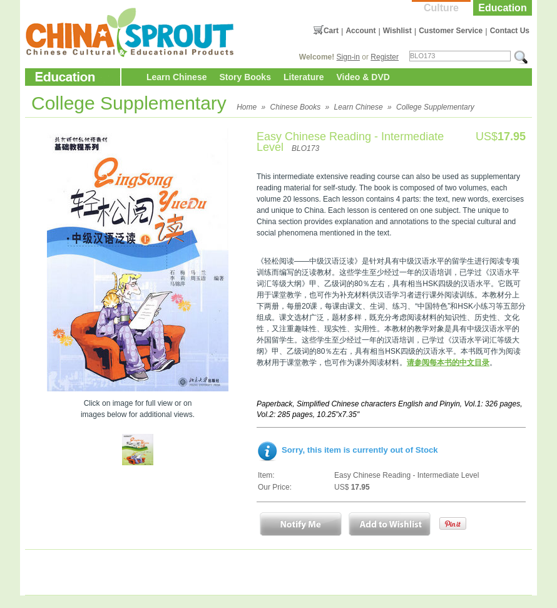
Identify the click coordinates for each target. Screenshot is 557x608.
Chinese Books (295, 107)
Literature (304, 77)
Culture (441, 8)
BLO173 (305, 148)
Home (247, 107)
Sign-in (348, 57)
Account (360, 30)
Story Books (244, 77)
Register (384, 57)
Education (502, 8)
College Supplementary (435, 107)
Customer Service (451, 30)
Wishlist (397, 30)
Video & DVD (363, 77)
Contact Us (509, 30)
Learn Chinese (176, 77)
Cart (331, 30)
